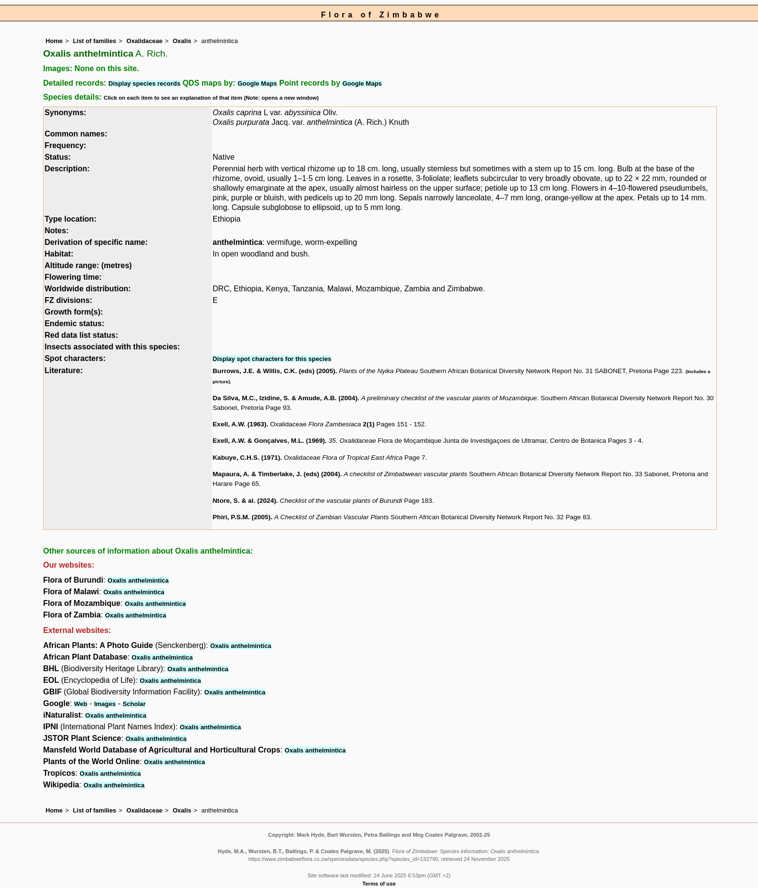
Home (54, 41)
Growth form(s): (73, 312)
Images (105, 703)
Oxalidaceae (144, 41)
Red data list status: (81, 335)
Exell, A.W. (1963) (239, 424)
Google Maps (257, 83)
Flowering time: (73, 277)
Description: (66, 169)
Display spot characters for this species (272, 358)
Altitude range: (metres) (87, 265)
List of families (95, 41)
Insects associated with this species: (112, 347)
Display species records (144, 83)
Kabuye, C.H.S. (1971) (246, 457)
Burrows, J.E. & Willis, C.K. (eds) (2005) (274, 371)
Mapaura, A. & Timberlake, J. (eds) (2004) (276, 474)
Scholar (134, 703)
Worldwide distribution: (87, 289)
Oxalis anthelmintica (138, 580)
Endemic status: (74, 323)
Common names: (75, 134)
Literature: (63, 370)
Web (80, 703)
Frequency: (65, 145)
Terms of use (379, 884)
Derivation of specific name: (95, 242)
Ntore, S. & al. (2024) (244, 500)
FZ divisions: (68, 300)
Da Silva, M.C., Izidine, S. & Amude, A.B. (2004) (285, 398)
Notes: (56, 230)
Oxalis (182, 41)
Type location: (70, 219)
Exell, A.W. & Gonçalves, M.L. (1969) (269, 440)
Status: (57, 157)
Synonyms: (65, 112)
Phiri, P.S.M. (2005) (242, 517)
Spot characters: (74, 358)
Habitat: (58, 254)
